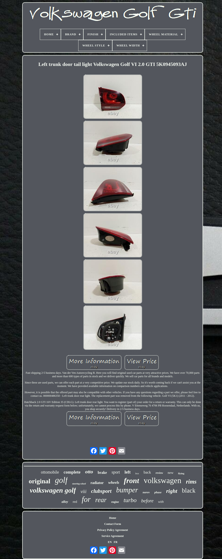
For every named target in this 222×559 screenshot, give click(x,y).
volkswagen (162, 480)
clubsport (101, 491)
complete (72, 472)
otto (89, 471)
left (128, 472)
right (171, 491)
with (161, 502)
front (131, 480)
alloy (65, 502)
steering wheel (79, 483)
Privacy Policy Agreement (112, 530)
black (188, 490)
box (137, 473)
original (39, 481)
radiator (97, 483)
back (147, 472)
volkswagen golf (53, 490)
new (170, 472)
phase (158, 492)
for (86, 499)
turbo (130, 500)
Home (112, 518)
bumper (127, 490)
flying (181, 473)
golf (61, 480)
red (75, 502)
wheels (113, 482)
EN (110, 542)
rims (191, 481)
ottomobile (50, 472)
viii (84, 491)
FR (115, 542)
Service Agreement (112, 536)
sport (116, 472)
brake (102, 472)
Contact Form (112, 524)
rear (101, 500)
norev (146, 492)
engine (115, 502)
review (159, 472)
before (147, 501)
